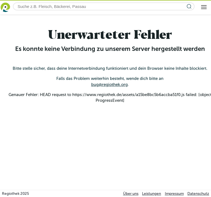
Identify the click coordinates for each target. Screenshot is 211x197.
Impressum (174, 193)
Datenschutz (198, 193)
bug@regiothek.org (109, 84)
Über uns (130, 193)
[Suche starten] (189, 6)
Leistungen (151, 193)
